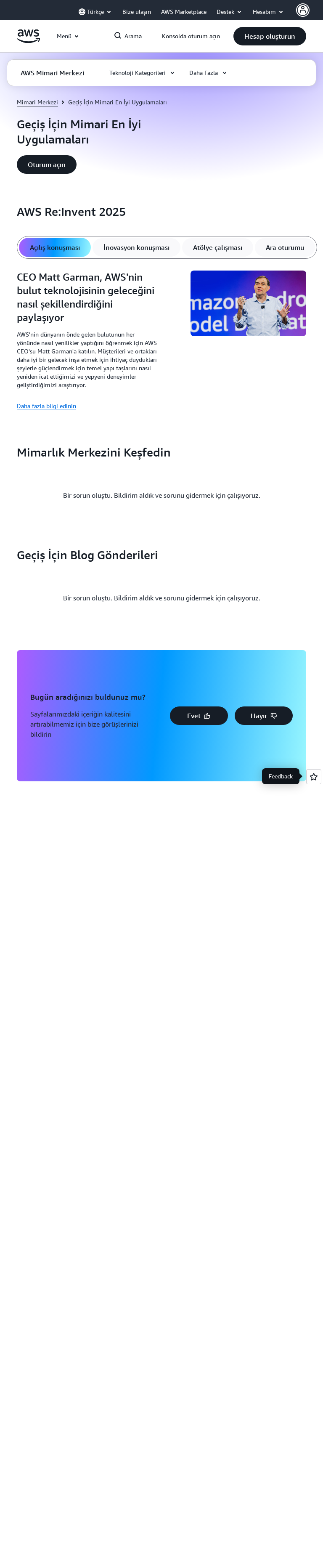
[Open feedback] (313, 776)
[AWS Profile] (303, 10)
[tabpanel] (161, 341)
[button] (269, 36)
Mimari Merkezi (37, 102)
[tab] (55, 247)
